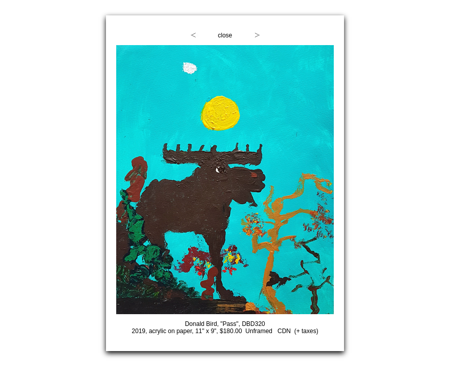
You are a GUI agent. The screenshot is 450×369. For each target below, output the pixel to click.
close (225, 35)
